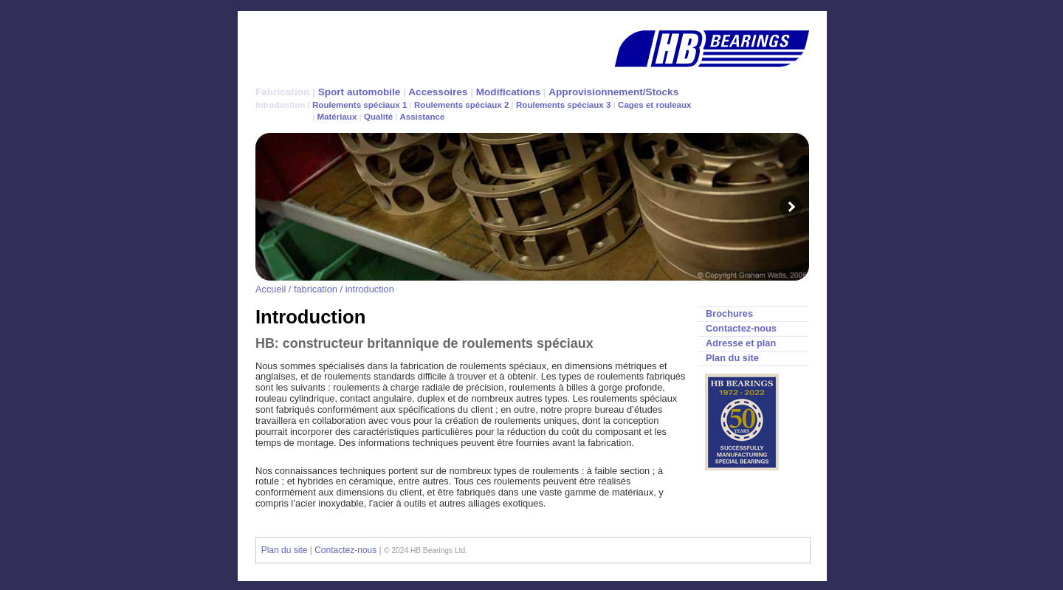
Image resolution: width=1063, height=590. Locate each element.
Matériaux (335, 116)
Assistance (421, 116)
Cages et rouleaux (654, 104)
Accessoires (437, 91)
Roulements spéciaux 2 (463, 104)
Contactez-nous (741, 328)
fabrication (315, 289)
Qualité (378, 116)
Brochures (729, 313)
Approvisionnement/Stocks (613, 91)
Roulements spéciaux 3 (564, 104)
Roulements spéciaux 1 (361, 104)
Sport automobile (359, 91)
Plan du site (732, 357)
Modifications (508, 91)
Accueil (270, 289)
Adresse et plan (741, 343)
